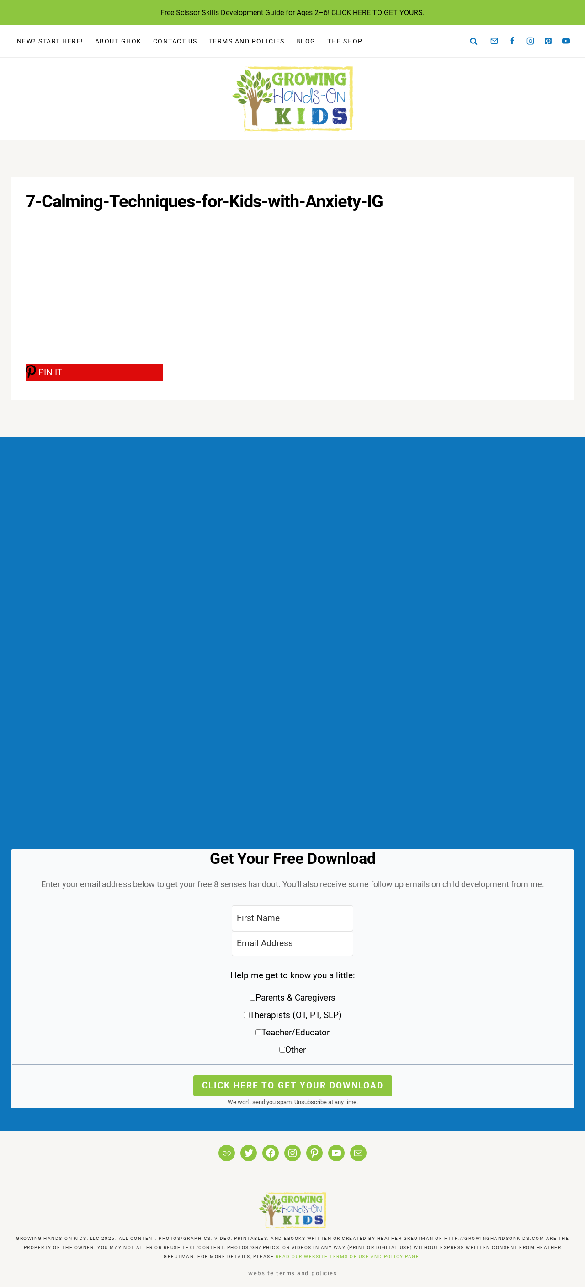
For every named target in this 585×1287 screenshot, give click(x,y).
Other (295, 1050)
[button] (292, 1016)
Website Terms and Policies (292, 1272)
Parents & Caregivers (295, 997)
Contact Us (175, 41)
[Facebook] (512, 41)
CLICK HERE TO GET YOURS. (378, 12)
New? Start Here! (50, 41)
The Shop (345, 41)
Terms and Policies (247, 41)
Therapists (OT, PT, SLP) (296, 1015)
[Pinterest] (548, 41)
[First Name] (292, 918)
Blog (306, 41)
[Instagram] (530, 41)
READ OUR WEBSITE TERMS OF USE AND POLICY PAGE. (348, 1256)
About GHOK (118, 41)
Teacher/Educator (295, 1032)
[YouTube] (566, 41)
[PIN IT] (94, 372)
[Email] (494, 41)
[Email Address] (292, 943)
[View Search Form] (474, 41)
